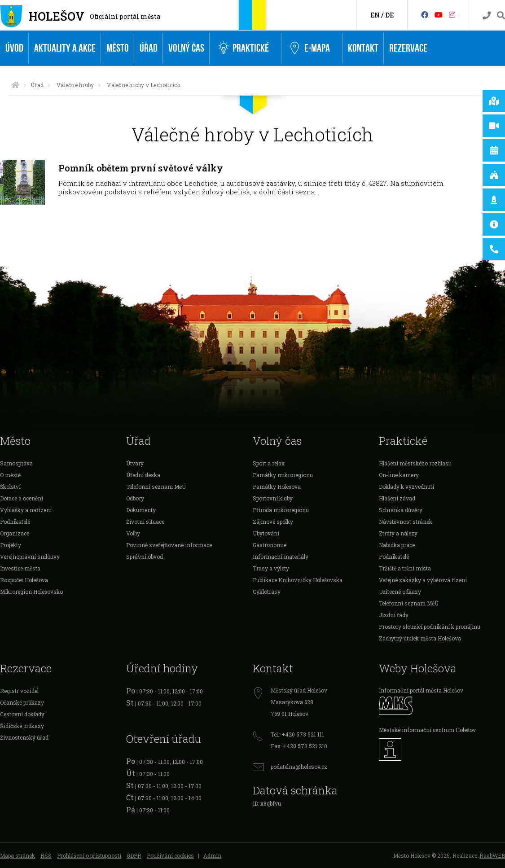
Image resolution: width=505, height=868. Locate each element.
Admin (212, 855)
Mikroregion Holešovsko (31, 591)
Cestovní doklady (22, 714)
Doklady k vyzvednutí (406, 486)
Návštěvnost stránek (405, 521)
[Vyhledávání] (501, 15)
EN (375, 15)
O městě (10, 474)
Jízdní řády (393, 614)
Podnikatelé (15, 521)
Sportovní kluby (273, 498)
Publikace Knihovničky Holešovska (298, 579)
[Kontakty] (487, 15)
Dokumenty (141, 509)
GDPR (134, 855)
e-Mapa (310, 48)
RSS (46, 855)
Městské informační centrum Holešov (427, 729)
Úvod (14, 48)
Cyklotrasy (267, 591)
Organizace (14, 533)
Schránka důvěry (400, 509)
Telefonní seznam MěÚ (156, 486)
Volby (133, 533)
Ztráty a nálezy (398, 533)
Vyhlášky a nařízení (26, 509)
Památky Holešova (277, 486)
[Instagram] (452, 14)
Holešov (56, 16)
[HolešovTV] (438, 14)
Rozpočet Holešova (24, 579)
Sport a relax (269, 463)
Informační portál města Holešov (421, 690)
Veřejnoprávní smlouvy (30, 556)
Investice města (20, 568)
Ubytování (266, 533)
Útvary (135, 463)
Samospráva (16, 463)
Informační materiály (280, 556)
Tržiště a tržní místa (405, 568)
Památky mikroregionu (283, 474)
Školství (10, 486)
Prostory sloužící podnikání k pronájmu (429, 626)
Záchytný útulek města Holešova (420, 638)
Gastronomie (269, 544)
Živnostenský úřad (24, 737)
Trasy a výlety (271, 568)
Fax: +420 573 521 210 (299, 746)
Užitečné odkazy (400, 591)
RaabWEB (492, 855)
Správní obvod (144, 556)
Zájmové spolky (273, 521)
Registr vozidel (19, 690)
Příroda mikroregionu (281, 509)
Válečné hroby (75, 84)
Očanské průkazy (22, 702)
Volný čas (186, 48)
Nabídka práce (397, 544)
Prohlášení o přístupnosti (89, 855)
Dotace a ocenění (21, 498)
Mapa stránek (17, 855)
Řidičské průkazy (22, 725)
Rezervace (408, 48)
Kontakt (363, 48)
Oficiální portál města (125, 16)
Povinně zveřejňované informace (169, 544)
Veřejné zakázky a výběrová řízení (423, 579)
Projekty (10, 544)
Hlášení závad (397, 498)
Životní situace (145, 521)
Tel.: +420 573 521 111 (297, 734)
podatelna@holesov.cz (299, 766)
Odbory (135, 498)
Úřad (149, 48)
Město (117, 48)
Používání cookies (170, 855)
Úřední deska (143, 474)
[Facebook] (424, 14)
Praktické (244, 48)
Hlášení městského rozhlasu (415, 463)
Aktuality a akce (65, 48)
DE (389, 15)
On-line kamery (399, 474)
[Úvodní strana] (15, 84)
